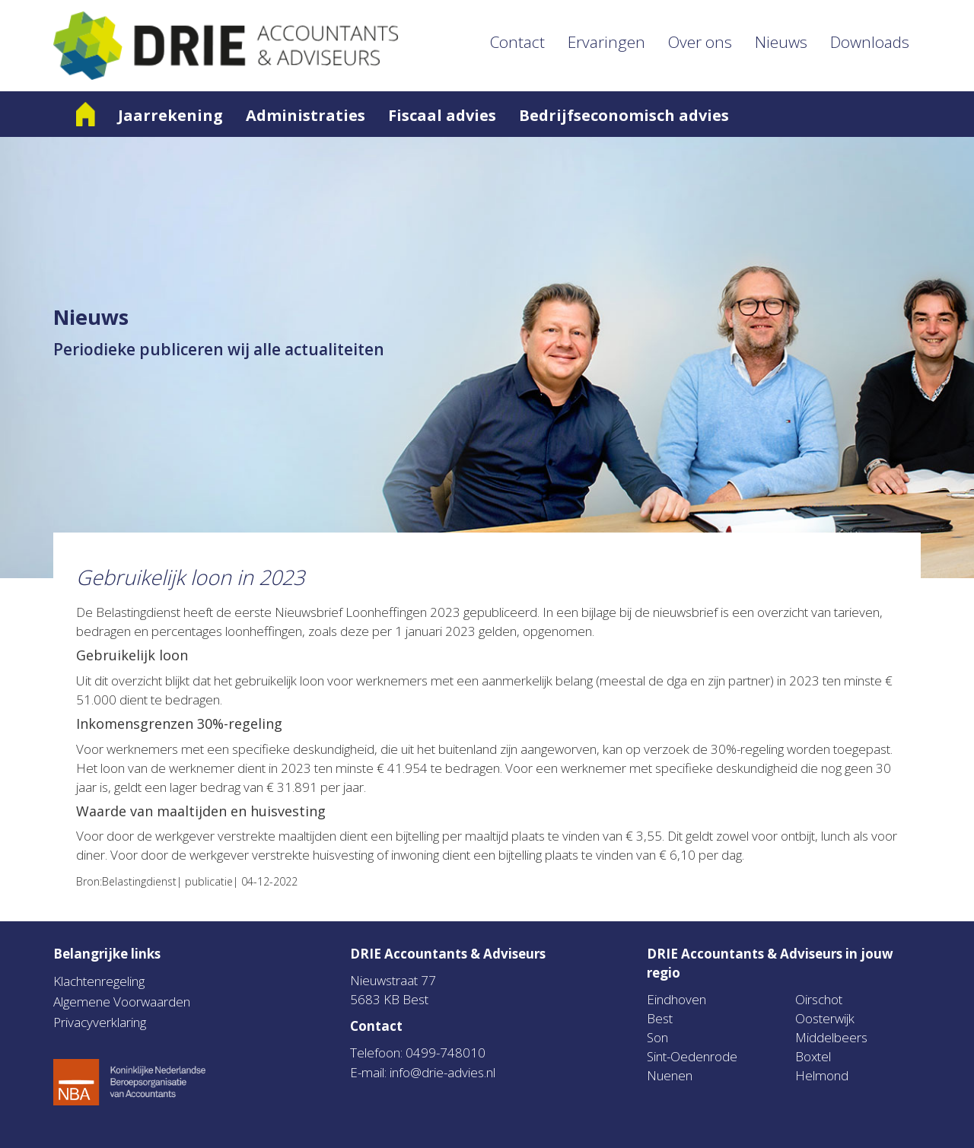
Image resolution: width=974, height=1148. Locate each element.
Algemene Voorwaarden (121, 1001)
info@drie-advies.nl (442, 1072)
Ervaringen (606, 41)
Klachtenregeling (99, 981)
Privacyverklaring (99, 1022)
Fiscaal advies (442, 115)
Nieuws (781, 41)
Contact (517, 41)
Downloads (869, 41)
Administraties (305, 115)
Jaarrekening (170, 115)
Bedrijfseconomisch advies (624, 115)
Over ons (700, 41)
